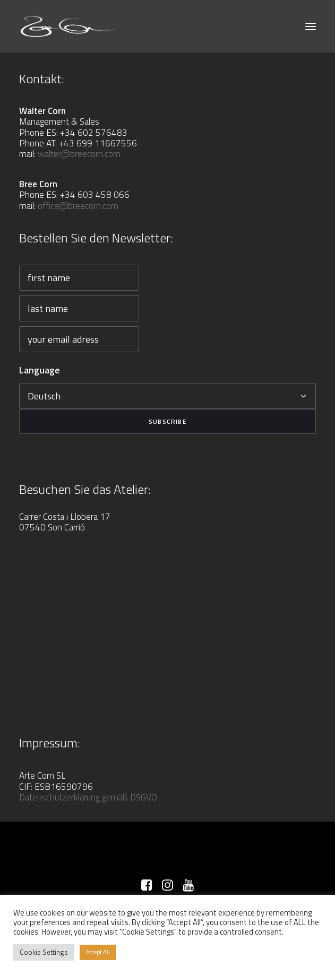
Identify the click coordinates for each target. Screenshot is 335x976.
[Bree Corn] (68, 26)
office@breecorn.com (78, 206)
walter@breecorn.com (79, 154)
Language (39, 370)
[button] (310, 26)
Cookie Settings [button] (44, 952)
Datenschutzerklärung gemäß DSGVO (88, 797)
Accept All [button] (98, 952)
